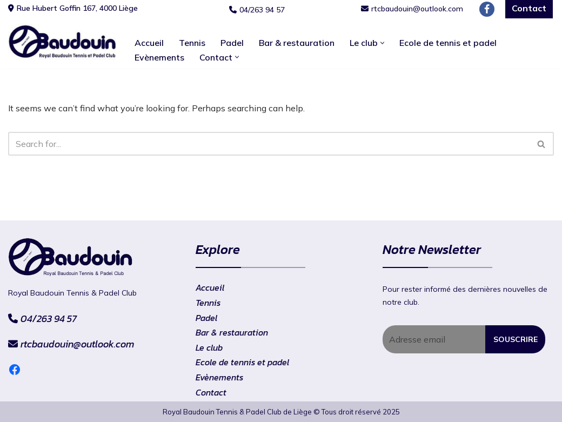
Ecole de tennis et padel (448, 42)
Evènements (159, 57)
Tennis (192, 42)
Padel (232, 42)
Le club (209, 347)
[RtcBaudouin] (62, 41)
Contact (211, 392)
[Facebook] (486, 9)
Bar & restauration (296, 42)
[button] (382, 43)
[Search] (269, 144)
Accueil (149, 42)
